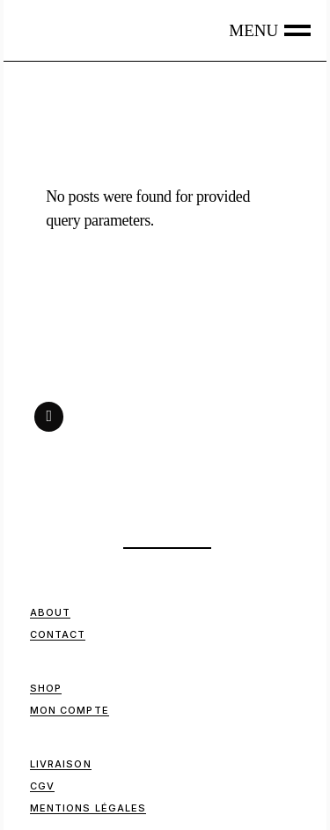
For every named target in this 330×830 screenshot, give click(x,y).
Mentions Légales (88, 808)
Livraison (61, 764)
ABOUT (50, 612)
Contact (58, 634)
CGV (42, 786)
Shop (46, 688)
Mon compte (69, 710)
